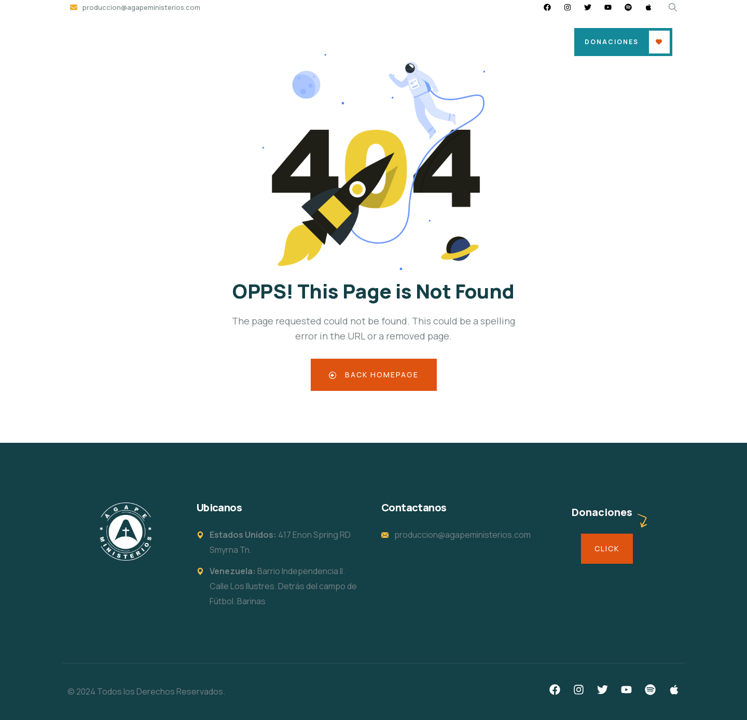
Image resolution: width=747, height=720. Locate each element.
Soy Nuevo (398, 41)
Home (262, 41)
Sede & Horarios (325, 41)
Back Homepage (374, 374)
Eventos (455, 41)
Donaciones (612, 41)
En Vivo (506, 41)
